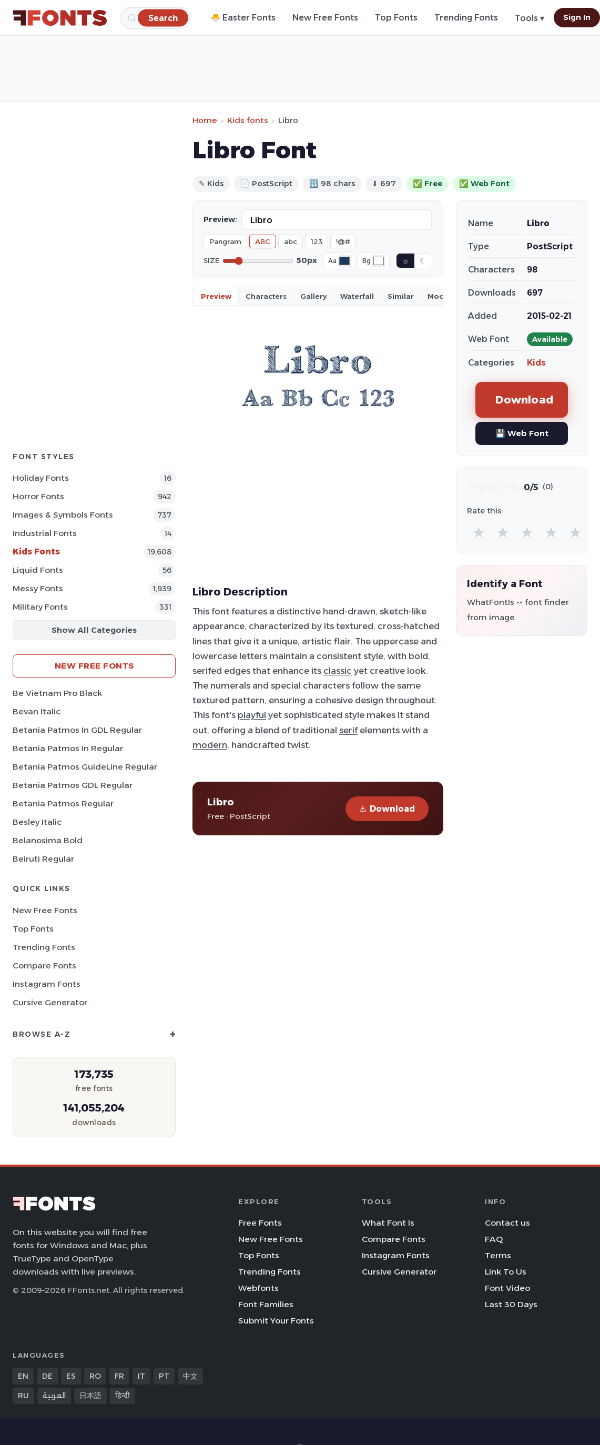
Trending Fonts (466, 18)
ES (71, 1376)
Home (204, 120)
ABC (262, 241)
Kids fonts (247, 120)
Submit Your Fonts (276, 1321)
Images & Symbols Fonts (63, 515)
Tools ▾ (529, 18)
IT (141, 1376)
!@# (343, 241)
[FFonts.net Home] (60, 17)
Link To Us (505, 1272)
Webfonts (258, 1288)
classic (337, 670)
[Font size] (257, 261)
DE (47, 1376)
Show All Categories (94, 630)
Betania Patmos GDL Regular (73, 785)
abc (290, 241)
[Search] (163, 17)
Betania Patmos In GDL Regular (77, 730)
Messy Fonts (38, 588)
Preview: (220, 219)
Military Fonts (40, 607)
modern (209, 745)
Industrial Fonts (45, 533)
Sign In (577, 17)
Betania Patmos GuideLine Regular (85, 767)
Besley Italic (37, 822)
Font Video (507, 1288)
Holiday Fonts (41, 478)
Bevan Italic (36, 711)
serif (348, 730)
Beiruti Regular (43, 859)
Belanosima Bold (48, 840)
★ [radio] (478, 532)
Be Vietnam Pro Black (57, 693)
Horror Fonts (38, 496)
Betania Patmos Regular (63, 804)
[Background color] (378, 261)
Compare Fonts (44, 966)
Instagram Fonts (46, 984)
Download (387, 809)
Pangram (225, 241)
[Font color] (344, 261)
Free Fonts (260, 1223)
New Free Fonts (325, 18)
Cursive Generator (50, 1002)
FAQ (494, 1239)
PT (164, 1376)
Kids (536, 363)
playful (252, 715)
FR (119, 1376)
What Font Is (388, 1223)
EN (23, 1376)
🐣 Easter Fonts (243, 18)
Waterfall (357, 296)
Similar (401, 296)
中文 (190, 1376)
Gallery (313, 296)
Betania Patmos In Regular (68, 748)
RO (95, 1376)
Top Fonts (396, 18)
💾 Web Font (521, 433)
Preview (216, 296)
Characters (266, 296)
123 (316, 241)
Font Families (265, 1304)
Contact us (507, 1223)
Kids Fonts (36, 552)
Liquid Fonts (38, 570)
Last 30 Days (511, 1304)
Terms (498, 1255)
